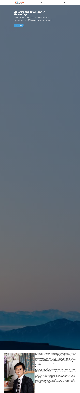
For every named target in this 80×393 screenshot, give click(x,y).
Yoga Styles (42, 2)
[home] (19, 2)
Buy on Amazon (18, 25)
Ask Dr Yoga (62, 2)
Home (36, 2)
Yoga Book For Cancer (53, 2)
